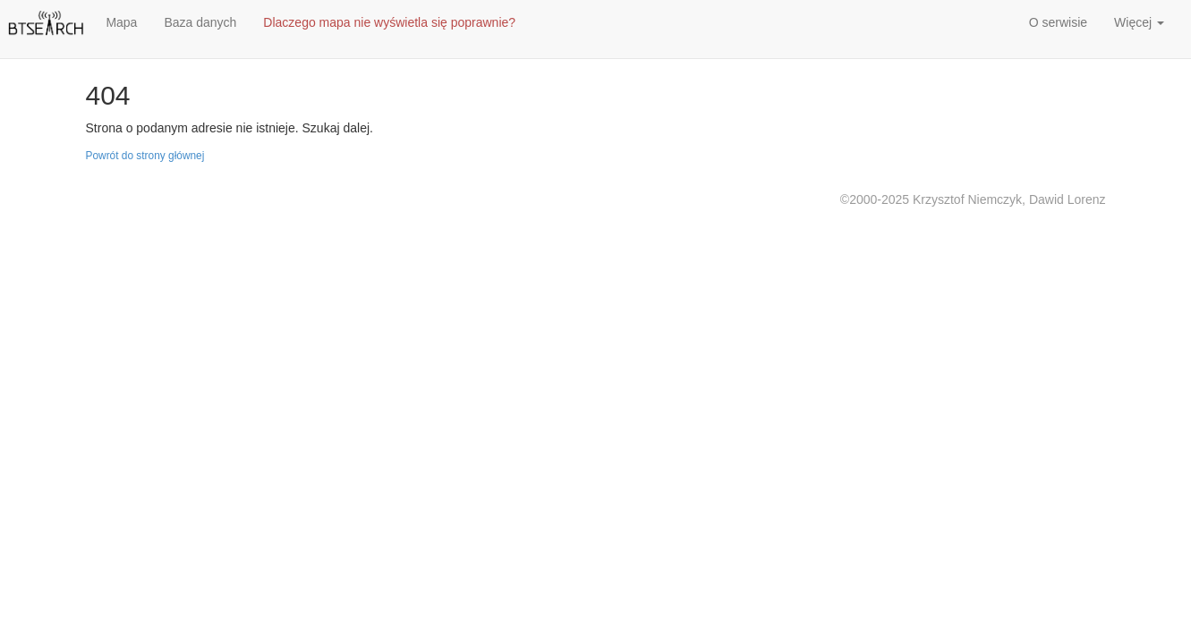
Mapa (121, 22)
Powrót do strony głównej (145, 155)
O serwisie (1058, 22)
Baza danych (200, 22)
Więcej (1139, 22)
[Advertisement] (738, 27)
